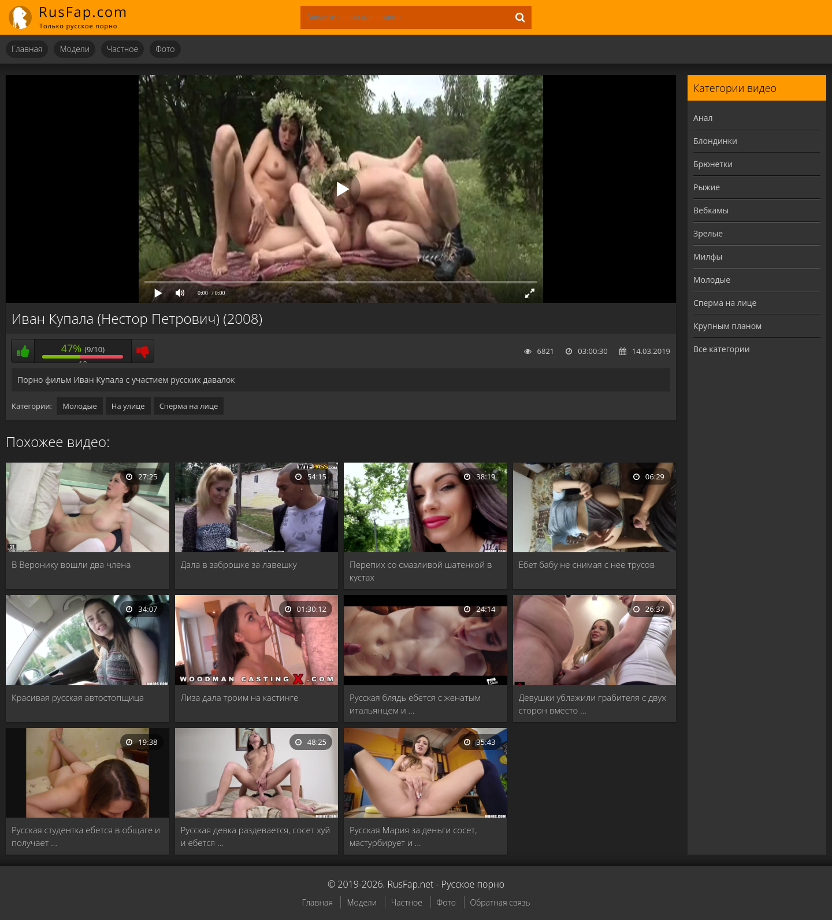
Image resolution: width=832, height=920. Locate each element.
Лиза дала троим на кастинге (240, 697)
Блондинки (715, 140)
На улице (128, 406)
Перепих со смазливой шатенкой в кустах (421, 571)
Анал (703, 117)
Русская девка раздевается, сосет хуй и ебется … (255, 836)
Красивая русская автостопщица (78, 697)
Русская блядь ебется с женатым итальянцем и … (415, 704)
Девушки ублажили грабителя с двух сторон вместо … (592, 704)
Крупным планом (727, 325)
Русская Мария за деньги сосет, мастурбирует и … (413, 836)
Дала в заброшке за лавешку (239, 564)
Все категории (721, 348)
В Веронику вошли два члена (71, 564)
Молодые (79, 406)
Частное (122, 48)
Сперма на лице (188, 406)
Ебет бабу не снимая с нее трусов (587, 564)
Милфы (707, 256)
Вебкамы (711, 210)
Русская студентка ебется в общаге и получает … (86, 836)
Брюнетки (713, 163)
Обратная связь (500, 902)
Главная (27, 48)
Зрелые (708, 233)
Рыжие (706, 187)
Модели (75, 48)
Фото (164, 48)
